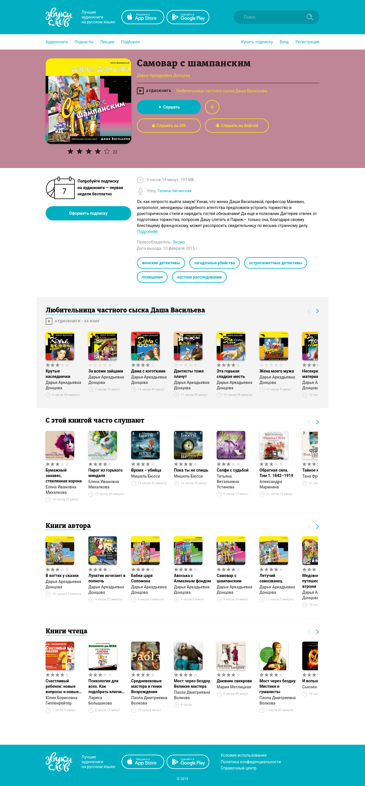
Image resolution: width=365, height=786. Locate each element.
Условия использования (244, 755)
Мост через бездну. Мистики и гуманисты (277, 686)
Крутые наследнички (58, 374)
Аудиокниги (57, 42)
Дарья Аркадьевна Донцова (63, 385)
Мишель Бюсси (145, 476)
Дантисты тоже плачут (189, 374)
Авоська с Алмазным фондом (192, 578)
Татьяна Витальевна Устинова (228, 481)
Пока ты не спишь (191, 470)
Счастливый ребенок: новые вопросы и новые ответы (62, 687)
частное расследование (199, 277)
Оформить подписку (88, 213)
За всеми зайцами (105, 371)
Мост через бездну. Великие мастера (192, 684)
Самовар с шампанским (229, 578)
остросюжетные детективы (275, 263)
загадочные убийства (214, 263)
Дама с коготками (148, 371)
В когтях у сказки (62, 575)
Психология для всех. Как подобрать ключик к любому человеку (106, 687)
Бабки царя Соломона (142, 578)
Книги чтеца (66, 631)
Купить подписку (257, 42)
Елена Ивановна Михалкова (61, 490)
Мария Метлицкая (234, 687)
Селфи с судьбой (232, 470)
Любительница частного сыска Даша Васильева (221, 91)
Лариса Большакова (100, 700)
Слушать (169, 107)
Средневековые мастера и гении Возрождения (146, 686)
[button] (57, 42)
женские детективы (161, 263)
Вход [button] (284, 42)
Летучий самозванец (270, 578)
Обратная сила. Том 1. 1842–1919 (276, 473)
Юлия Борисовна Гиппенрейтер (61, 700)
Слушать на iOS (169, 125)
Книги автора (68, 526)
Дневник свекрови (234, 681)
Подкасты (83, 42)
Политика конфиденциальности (251, 762)
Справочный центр (238, 768)
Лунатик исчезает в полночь (106, 578)
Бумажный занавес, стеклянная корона (64, 475)
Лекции (107, 42)
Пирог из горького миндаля (105, 473)
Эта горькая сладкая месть (231, 374)
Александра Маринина (270, 484)
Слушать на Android (237, 125)
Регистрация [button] (307, 42)
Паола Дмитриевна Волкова (149, 700)
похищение (152, 277)
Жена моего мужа (276, 371)
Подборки (130, 42)
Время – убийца (146, 470)
